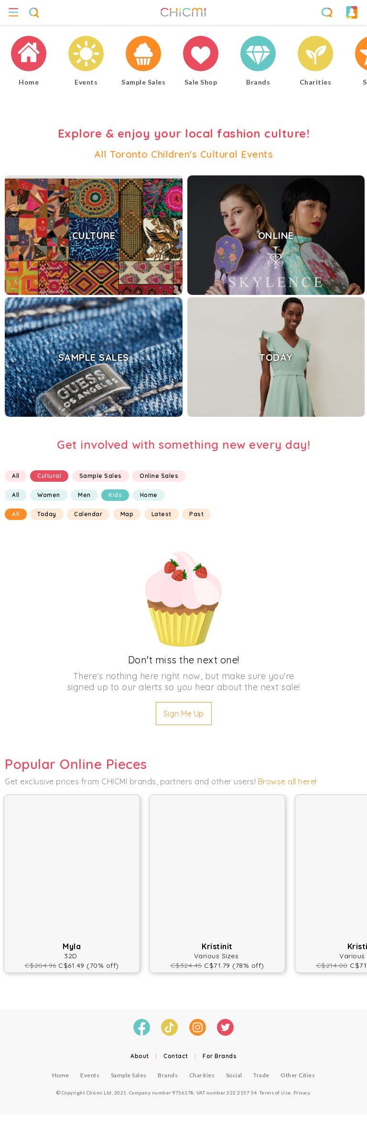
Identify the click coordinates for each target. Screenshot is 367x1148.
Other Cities (298, 1075)
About (139, 1056)
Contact (175, 1056)
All (16, 475)
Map (127, 514)
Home (149, 494)
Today (46, 514)
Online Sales (159, 475)
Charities (202, 1075)
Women (48, 494)
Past (196, 514)
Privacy (301, 1092)
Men (84, 494)
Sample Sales (100, 475)
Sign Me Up (183, 713)
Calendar (88, 514)
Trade (261, 1075)
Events (89, 1075)
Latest (161, 514)
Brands (168, 1075)
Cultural (49, 475)
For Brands (220, 1056)
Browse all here (286, 781)
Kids (115, 494)
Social (234, 1075)
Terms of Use (275, 1092)
